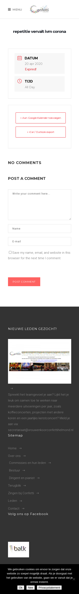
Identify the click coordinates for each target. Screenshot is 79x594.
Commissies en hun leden (27, 463)
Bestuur (14, 470)
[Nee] (74, 579)
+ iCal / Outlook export (40, 131)
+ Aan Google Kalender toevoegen (40, 117)
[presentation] (37, 268)
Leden (12, 501)
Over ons (14, 456)
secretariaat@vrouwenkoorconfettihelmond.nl (40, 430)
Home (12, 448)
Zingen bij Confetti (21, 493)
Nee (30, 587)
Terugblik (14, 485)
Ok (21, 587)
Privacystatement (49, 587)
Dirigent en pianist (22, 478)
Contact (13, 508)
